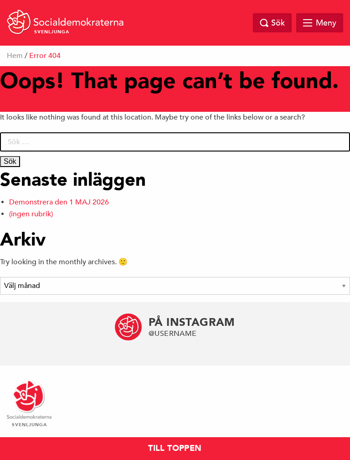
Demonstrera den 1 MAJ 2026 (59, 202)
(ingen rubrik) (31, 214)
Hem (15, 55)
